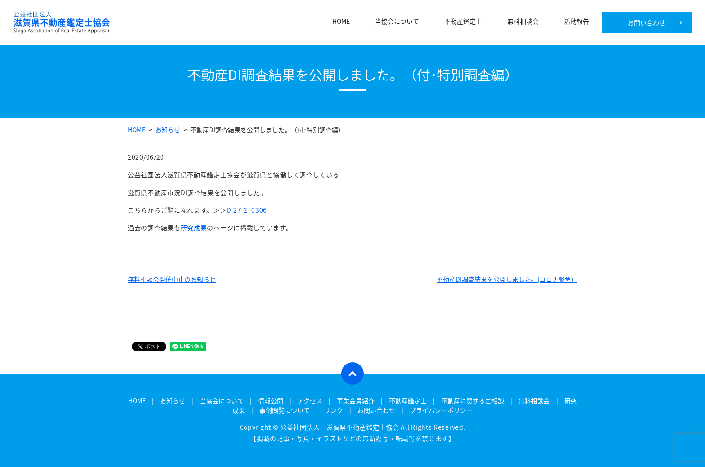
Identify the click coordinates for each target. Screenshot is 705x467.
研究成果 (194, 227)
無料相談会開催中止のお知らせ (172, 279)
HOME (341, 22)
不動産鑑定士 (463, 22)
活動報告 (576, 22)
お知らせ (167, 129)
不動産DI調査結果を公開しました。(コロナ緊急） (507, 279)
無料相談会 (523, 22)
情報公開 (270, 400)
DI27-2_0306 (247, 209)
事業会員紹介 (356, 400)
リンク (333, 409)
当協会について (397, 22)
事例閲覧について (284, 409)
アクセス (310, 400)
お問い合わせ (646, 22)
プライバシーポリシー (441, 409)
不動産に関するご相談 (472, 400)
